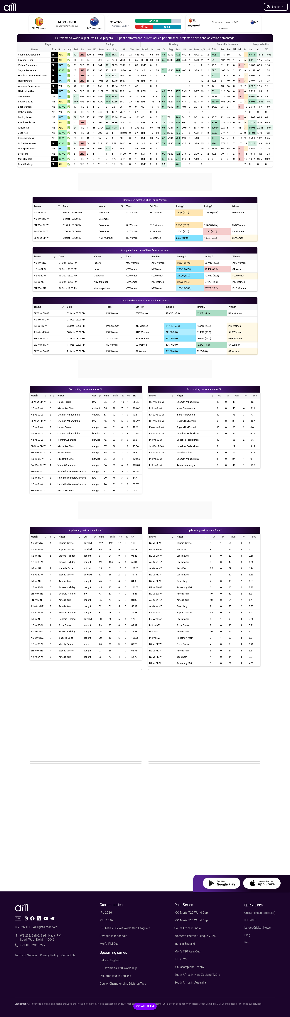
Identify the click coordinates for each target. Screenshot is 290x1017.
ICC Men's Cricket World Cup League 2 (125, 928)
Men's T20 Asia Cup (187, 951)
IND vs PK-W (40, 326)
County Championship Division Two (123, 983)
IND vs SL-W (40, 212)
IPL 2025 (180, 959)
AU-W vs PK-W (41, 332)
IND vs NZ (39, 282)
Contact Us (68, 955)
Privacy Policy (49, 955)
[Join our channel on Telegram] (52, 918)
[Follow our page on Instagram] (25, 918)
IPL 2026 (106, 912)
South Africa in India (187, 928)
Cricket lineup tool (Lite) (259, 913)
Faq (246, 942)
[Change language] (276, 6)
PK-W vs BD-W (41, 313)
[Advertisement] (145, 181)
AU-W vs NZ (40, 262)
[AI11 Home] (10, 6)
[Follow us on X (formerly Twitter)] (39, 918)
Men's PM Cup (109, 943)
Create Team (145, 1006)
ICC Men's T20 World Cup (191, 912)
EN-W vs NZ (40, 288)
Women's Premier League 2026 (195, 936)
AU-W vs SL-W (41, 218)
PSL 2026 (106, 920)
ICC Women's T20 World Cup (118, 968)
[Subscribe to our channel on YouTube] (45, 918)
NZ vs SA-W (40, 269)
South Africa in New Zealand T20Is (197, 975)
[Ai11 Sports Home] (45, 907)
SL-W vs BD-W (41, 237)
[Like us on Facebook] (32, 918)
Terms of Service (26, 955)
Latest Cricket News (257, 927)
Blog (247, 935)
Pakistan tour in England (115, 976)
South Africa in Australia (190, 982)
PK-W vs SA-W (41, 351)
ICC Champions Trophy (189, 967)
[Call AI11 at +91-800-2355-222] (45, 945)
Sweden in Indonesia (113, 936)
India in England (110, 960)
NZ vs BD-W (40, 275)
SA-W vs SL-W (41, 231)
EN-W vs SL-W (41, 225)
